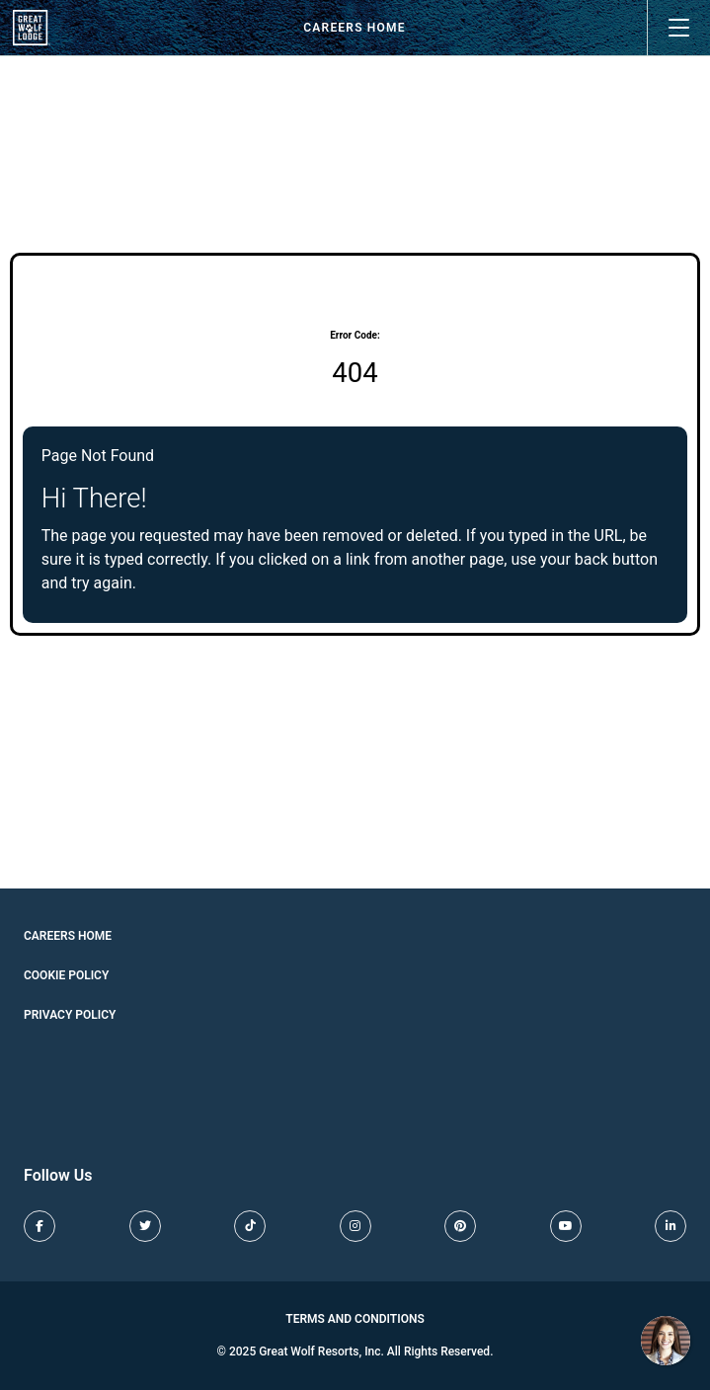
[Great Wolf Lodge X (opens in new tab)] (145, 1226)
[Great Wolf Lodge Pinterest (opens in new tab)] (460, 1226)
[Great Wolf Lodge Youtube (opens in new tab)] (566, 1226)
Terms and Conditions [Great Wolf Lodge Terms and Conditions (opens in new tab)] (355, 1319)
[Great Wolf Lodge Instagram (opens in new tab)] (355, 1226)
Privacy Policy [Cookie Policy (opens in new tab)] (70, 1015)
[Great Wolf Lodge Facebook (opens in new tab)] (39, 1226)
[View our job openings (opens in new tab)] (31, 27)
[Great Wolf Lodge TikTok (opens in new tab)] (250, 1226)
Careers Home (354, 28)
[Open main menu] (678, 27)
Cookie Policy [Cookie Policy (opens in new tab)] (66, 975)
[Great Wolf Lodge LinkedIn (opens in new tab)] (670, 1226)
